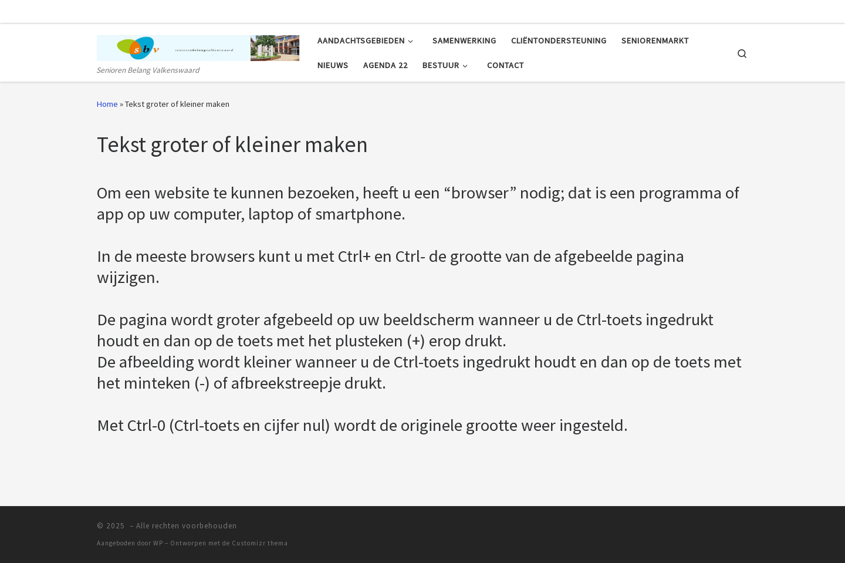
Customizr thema (260, 543)
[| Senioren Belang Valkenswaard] (198, 45)
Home (107, 104)
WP (158, 543)
